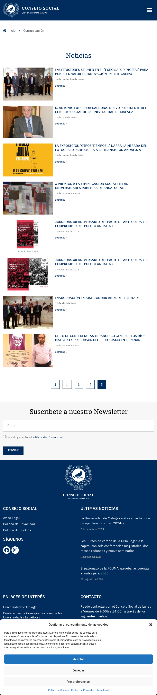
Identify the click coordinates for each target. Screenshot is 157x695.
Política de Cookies (58, 690)
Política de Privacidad (82, 690)
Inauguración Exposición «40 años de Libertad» (97, 298)
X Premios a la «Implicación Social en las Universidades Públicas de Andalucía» (91, 186)
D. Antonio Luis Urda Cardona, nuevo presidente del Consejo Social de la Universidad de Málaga (101, 110)
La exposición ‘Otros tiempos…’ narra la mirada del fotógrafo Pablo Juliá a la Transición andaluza (101, 148)
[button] (151, 625)
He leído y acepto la (35, 437)
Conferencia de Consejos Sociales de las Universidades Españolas (32, 615)
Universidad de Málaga (20, 607)
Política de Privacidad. (47, 437)
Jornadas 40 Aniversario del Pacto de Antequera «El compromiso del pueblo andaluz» (101, 224)
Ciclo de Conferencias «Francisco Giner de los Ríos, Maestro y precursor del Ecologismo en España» (101, 338)
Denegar (78, 670)
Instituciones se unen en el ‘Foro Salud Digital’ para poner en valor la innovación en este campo (101, 72)
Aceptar (78, 659)
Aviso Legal (102, 690)
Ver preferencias (78, 682)
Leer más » (61, 85)
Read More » (87, 536)
